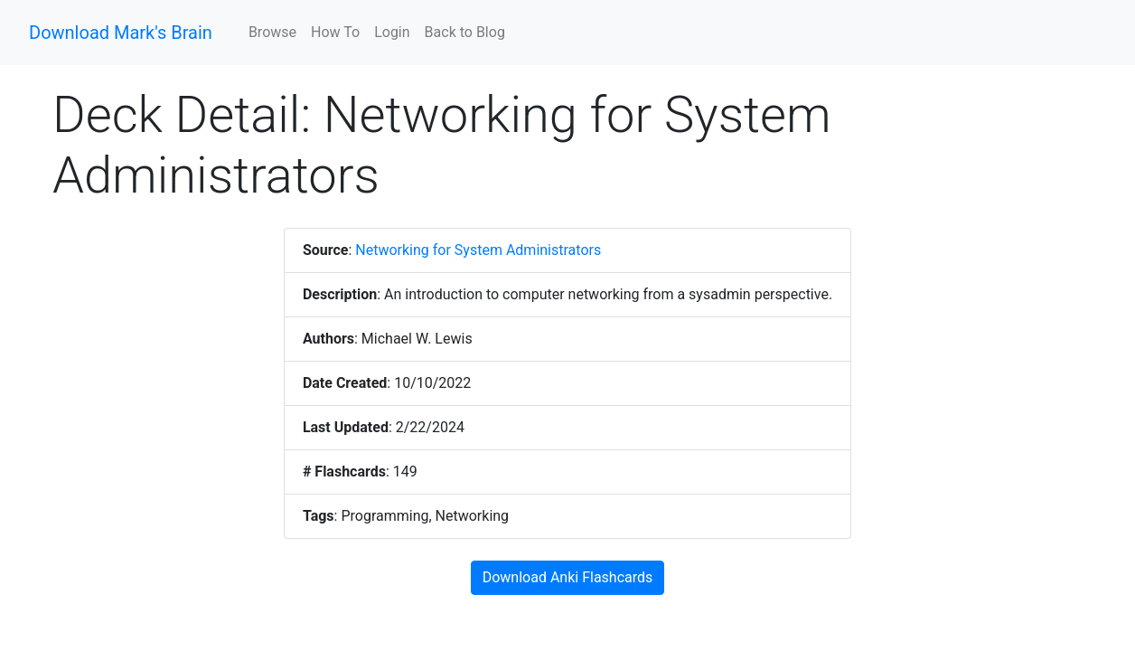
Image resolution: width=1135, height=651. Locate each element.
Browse (272, 32)
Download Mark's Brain (120, 32)
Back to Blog (465, 32)
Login (391, 32)
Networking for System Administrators (478, 250)
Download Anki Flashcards (568, 577)
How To (335, 32)
